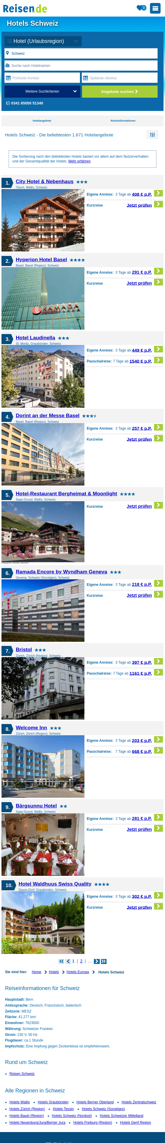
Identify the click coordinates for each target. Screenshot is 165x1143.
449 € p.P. (147, 349)
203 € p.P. (147, 739)
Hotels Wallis (19, 1102)
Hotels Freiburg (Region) (92, 1123)
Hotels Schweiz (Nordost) (72, 1116)
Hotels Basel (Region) (26, 1116)
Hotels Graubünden (53, 1102)
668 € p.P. (147, 750)
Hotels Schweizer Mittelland (121, 1116)
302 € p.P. (147, 895)
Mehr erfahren (79, 161)
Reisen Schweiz (22, 1074)
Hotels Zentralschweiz (139, 1102)
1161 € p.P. (146, 672)
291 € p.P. (147, 271)
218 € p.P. (147, 583)
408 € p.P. (147, 193)
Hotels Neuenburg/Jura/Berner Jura (37, 1123)
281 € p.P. (147, 817)
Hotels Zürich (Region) (27, 1109)
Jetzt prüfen (145, 204)
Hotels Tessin (63, 1109)
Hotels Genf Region (135, 1123)
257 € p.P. (147, 427)
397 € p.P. (147, 661)
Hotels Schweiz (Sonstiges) (103, 1109)
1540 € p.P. (146, 360)
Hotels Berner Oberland (95, 1102)
